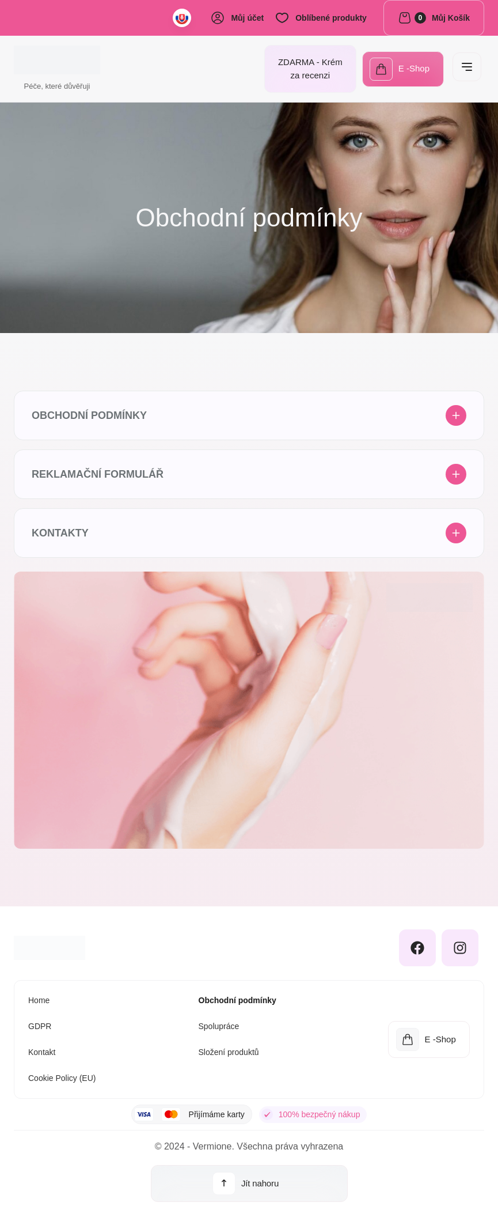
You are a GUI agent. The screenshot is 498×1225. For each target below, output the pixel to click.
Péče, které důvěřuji (57, 86)
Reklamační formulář (98, 474)
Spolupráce (219, 1026)
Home (39, 1000)
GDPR (39, 1026)
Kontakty (60, 533)
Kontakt (41, 1052)
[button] (249, 415)
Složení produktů (229, 1052)
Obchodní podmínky (89, 415)
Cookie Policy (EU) (62, 1078)
